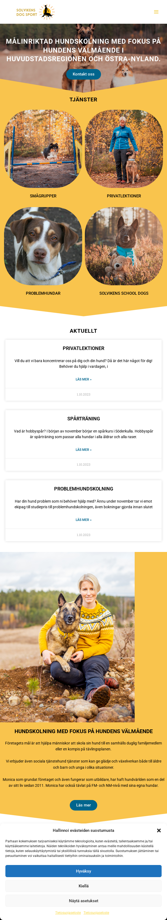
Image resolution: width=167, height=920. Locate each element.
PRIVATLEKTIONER (83, 348)
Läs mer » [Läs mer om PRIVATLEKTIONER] (84, 379)
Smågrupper (43, 196)
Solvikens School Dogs (123, 293)
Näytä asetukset (83, 900)
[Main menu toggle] (156, 12)
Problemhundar (43, 293)
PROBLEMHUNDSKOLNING (83, 489)
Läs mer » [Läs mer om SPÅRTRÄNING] (84, 450)
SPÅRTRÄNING (83, 418)
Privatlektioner (124, 196)
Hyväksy (83, 871)
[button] (159, 830)
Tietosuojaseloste (68, 913)
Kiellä (84, 886)
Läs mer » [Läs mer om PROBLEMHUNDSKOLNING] (84, 520)
